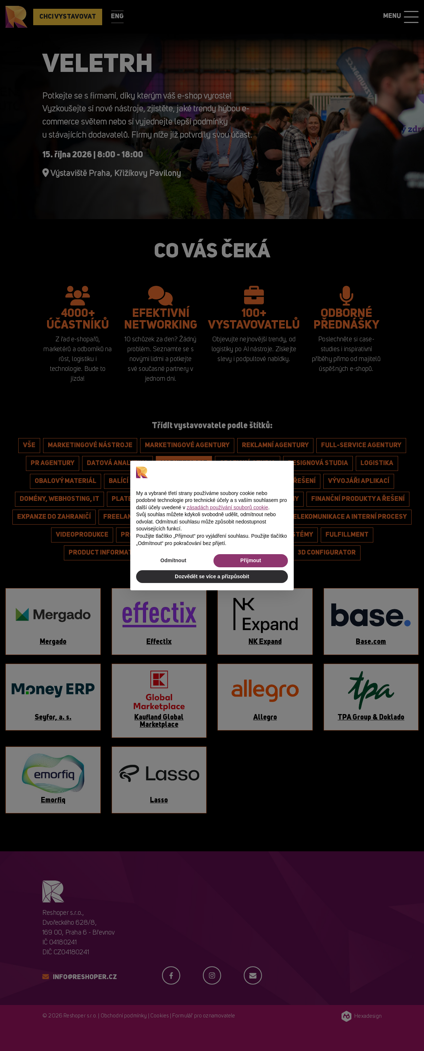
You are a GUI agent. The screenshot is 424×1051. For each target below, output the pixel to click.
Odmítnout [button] (173, 560)
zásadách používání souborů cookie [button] (227, 507)
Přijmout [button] (250, 560)
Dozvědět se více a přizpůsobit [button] (212, 576)
